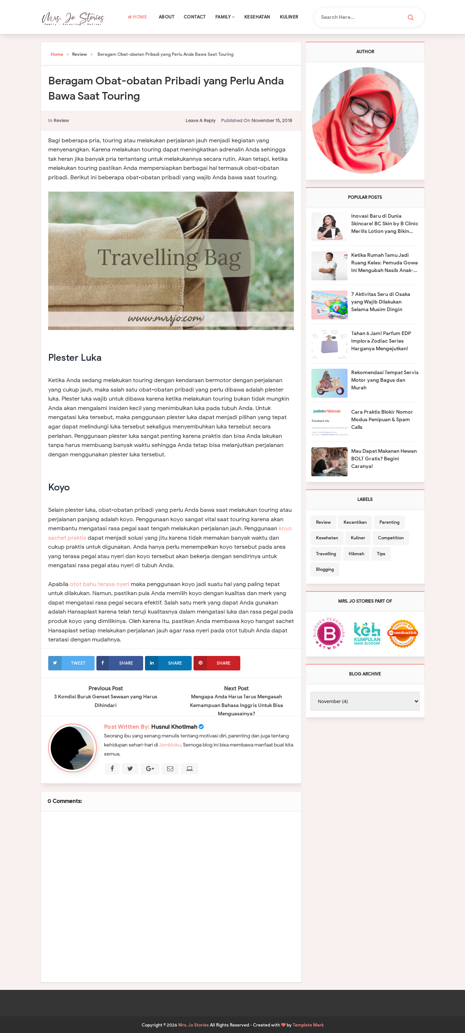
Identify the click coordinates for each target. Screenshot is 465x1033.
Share (114, 663)
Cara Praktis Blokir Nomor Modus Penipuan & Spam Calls (382, 419)
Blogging (325, 569)
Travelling (326, 553)
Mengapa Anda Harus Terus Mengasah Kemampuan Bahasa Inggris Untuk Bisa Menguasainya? (238, 705)
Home (137, 17)
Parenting (389, 522)
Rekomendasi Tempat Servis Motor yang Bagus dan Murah (385, 380)
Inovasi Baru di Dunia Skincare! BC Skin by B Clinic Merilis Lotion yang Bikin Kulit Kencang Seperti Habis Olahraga (384, 224)
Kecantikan (355, 522)
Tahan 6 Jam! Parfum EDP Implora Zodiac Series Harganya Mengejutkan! (381, 341)
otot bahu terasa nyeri (99, 584)
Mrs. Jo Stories (193, 1024)
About (166, 17)
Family (225, 17)
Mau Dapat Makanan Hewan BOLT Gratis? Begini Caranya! (384, 458)
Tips (381, 553)
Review (61, 120)
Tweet (67, 663)
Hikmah (356, 553)
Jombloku (170, 745)
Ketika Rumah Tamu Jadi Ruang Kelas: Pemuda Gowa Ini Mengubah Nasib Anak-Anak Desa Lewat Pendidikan (384, 263)
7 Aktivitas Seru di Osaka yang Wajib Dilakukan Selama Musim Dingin (380, 302)
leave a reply (201, 120)
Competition (391, 537)
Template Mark (308, 1024)
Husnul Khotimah (174, 726)
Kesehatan (257, 17)
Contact (195, 17)
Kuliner (289, 17)
